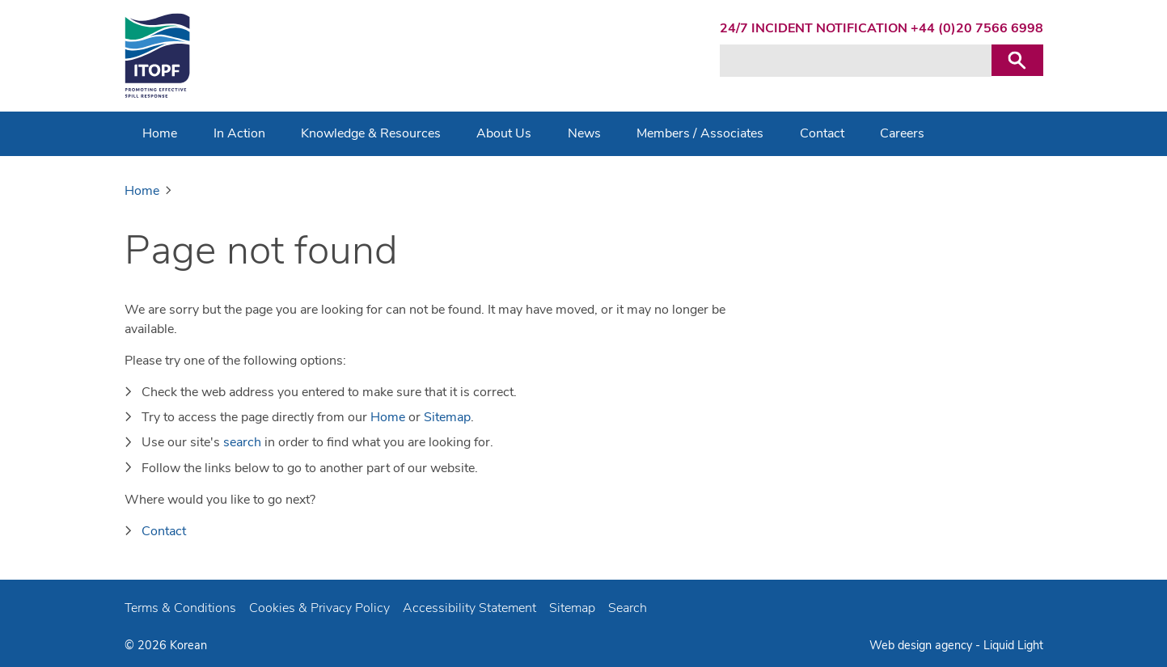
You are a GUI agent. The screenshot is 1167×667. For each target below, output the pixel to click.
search (242, 442)
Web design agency (922, 645)
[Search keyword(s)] (856, 60)
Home (387, 417)
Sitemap (447, 417)
